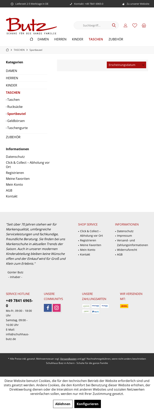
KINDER (11, 85)
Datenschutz (15, 157)
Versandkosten (68, 358)
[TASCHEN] (96, 39)
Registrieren (15, 173)
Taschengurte (17, 128)
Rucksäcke (14, 107)
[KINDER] (77, 39)
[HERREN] (60, 39)
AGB (9, 190)
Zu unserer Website (138, 3)
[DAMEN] (43, 39)
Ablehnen (62, 404)
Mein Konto (14, 184)
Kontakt (12, 196)
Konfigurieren (88, 404)
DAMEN (11, 71)
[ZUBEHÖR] (116, 39)
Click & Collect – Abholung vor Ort (28, 164)
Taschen (13, 99)
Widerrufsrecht (127, 250)
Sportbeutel (16, 114)
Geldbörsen (15, 121)
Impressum (124, 235)
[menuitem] (144, 25)
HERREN (12, 78)
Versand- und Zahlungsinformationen (132, 242)
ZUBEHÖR (13, 137)
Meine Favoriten (18, 178)
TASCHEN (13, 92)
